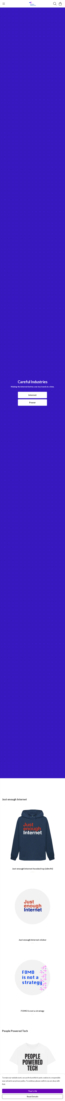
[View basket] (60, 3)
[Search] (55, 3)
